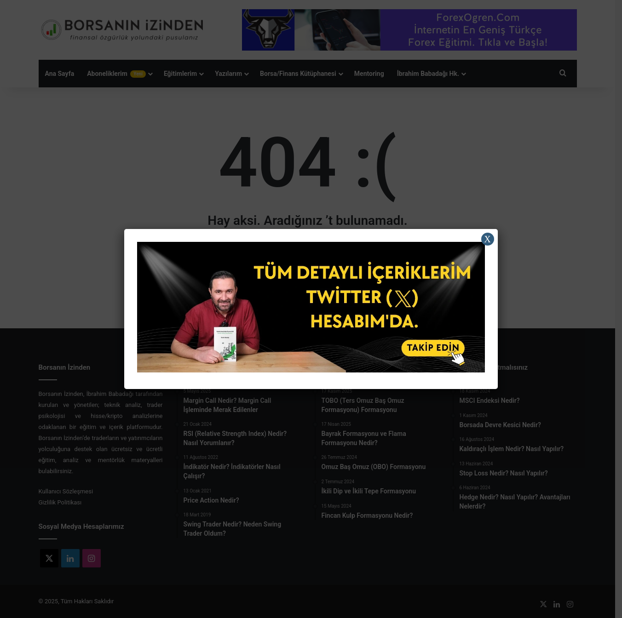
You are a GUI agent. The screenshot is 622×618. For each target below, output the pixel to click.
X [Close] (487, 239)
